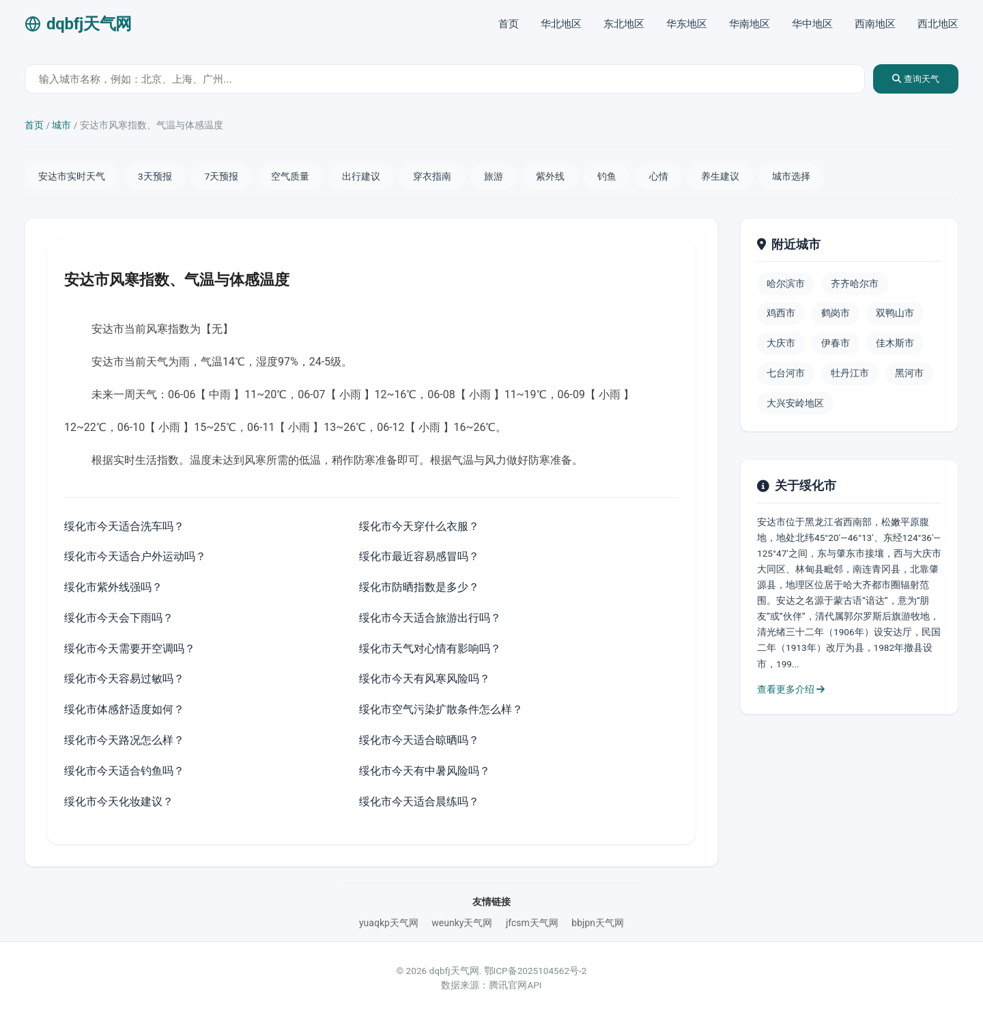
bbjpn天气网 (597, 922)
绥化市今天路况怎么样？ (124, 740)
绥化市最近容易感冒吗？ (419, 556)
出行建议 (361, 176)
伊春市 (835, 342)
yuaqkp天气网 (388, 922)
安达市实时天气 (71, 176)
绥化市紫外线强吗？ (113, 587)
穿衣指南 (432, 176)
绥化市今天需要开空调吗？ (129, 648)
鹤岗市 (835, 312)
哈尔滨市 (786, 283)
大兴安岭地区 (795, 403)
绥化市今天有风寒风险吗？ (424, 678)
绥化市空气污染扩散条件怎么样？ (441, 709)
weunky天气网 (461, 922)
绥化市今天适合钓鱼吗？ (124, 770)
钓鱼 (606, 176)
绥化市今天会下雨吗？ (118, 617)
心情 (658, 176)
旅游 (493, 176)
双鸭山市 (895, 312)
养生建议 (720, 176)
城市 (61, 125)
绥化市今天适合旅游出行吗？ (430, 617)
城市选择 (791, 176)
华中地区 (812, 24)
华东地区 (686, 24)
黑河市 (909, 372)
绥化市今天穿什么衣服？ (419, 526)
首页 (508, 24)
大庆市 (781, 342)
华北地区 (561, 24)
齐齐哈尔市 (855, 283)
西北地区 (937, 24)
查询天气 (915, 79)
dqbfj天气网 (78, 23)
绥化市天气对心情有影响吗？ (430, 648)
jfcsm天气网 (532, 922)
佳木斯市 (895, 342)
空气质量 (290, 176)
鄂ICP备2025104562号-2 (535, 970)
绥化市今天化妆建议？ (118, 801)
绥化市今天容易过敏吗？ (124, 678)
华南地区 (749, 24)
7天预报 (222, 176)
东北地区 (623, 24)
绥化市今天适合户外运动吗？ (135, 556)
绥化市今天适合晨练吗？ (419, 801)
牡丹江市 (850, 372)
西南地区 (875, 24)
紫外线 (550, 176)
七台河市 (786, 372)
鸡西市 (781, 312)
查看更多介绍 (791, 689)
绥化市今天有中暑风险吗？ (424, 770)
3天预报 (155, 176)
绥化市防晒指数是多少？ (419, 587)
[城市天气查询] (445, 79)
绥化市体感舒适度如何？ (124, 709)
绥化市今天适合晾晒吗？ (419, 740)
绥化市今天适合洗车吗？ (124, 526)
